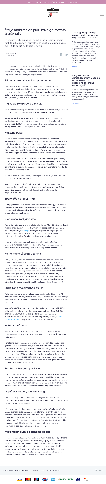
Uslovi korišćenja (39, 470)
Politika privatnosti (53, 470)
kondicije (25, 231)
